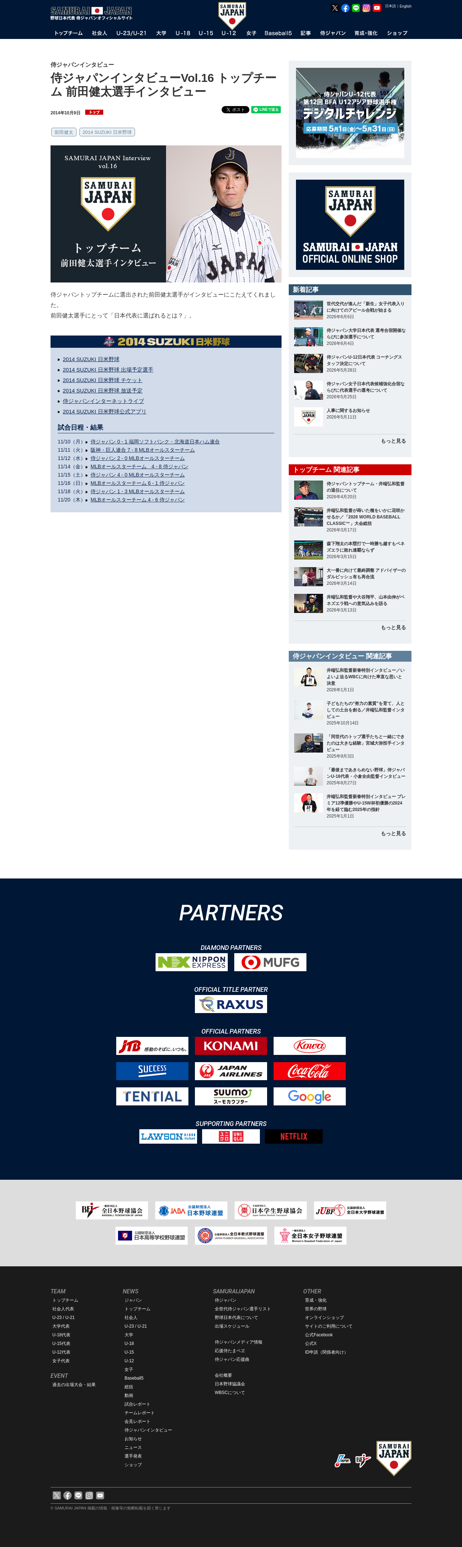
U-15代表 (61, 1343)
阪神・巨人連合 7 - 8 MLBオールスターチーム (143, 450)
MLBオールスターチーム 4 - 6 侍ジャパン (138, 500)
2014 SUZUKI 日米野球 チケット (103, 380)
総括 (129, 1386)
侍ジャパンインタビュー (148, 1430)
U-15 (129, 1352)
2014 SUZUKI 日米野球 (107, 132)
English (405, 6)
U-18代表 (61, 1334)
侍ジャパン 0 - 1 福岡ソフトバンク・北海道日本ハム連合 (155, 441)
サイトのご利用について (329, 1326)
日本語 (390, 6)
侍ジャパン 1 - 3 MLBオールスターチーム (138, 491)
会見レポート (138, 1421)
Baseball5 (134, 1378)
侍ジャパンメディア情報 (238, 1342)
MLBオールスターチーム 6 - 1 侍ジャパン (138, 483)
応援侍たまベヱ (230, 1350)
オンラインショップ (324, 1317)
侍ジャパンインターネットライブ (103, 401)
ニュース (133, 1447)
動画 (129, 1395)
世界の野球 (316, 1308)
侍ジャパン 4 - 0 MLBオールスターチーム (138, 475)
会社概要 (223, 1375)
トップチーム (65, 1300)
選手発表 (133, 1456)
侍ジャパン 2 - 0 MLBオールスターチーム (138, 458)
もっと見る (393, 441)
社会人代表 (63, 1308)
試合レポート (138, 1404)
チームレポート (140, 1412)
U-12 (129, 1360)
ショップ (133, 1464)
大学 (129, 1334)
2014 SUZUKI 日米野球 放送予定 (103, 390)
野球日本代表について (236, 1317)
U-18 (129, 1343)
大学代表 (61, 1326)
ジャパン (133, 1300)
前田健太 (64, 132)
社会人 (131, 1317)
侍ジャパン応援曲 (232, 1359)
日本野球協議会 (230, 1383)
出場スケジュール (232, 1326)
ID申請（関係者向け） (326, 1352)
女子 (129, 1369)
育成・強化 (316, 1300)
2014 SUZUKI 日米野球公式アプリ (105, 411)
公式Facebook (319, 1334)
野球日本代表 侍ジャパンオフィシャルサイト (94, 13)
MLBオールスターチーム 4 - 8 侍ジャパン (139, 466)
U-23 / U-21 (63, 1317)
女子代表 (61, 1360)
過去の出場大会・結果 (74, 1384)
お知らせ (133, 1438)
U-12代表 (61, 1352)
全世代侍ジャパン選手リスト (243, 1308)
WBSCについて (230, 1392)
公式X (311, 1343)
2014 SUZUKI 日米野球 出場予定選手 (108, 370)
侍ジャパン (225, 1300)
